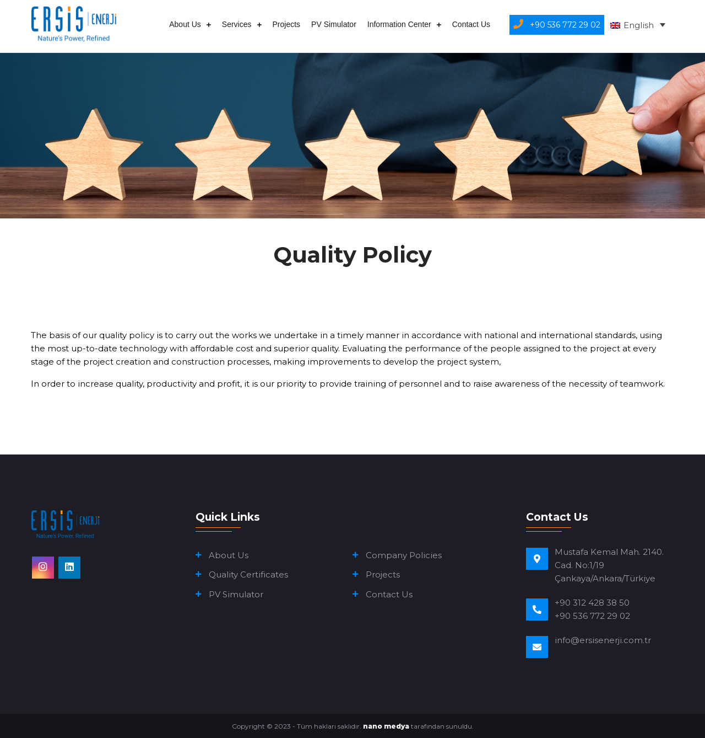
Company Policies (404, 555)
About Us (185, 24)
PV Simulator (333, 24)
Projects (287, 24)
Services (237, 24)
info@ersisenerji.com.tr (603, 640)
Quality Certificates (248, 574)
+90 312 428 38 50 (592, 602)
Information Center (399, 24)
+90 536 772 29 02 (592, 616)
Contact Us (471, 24)
